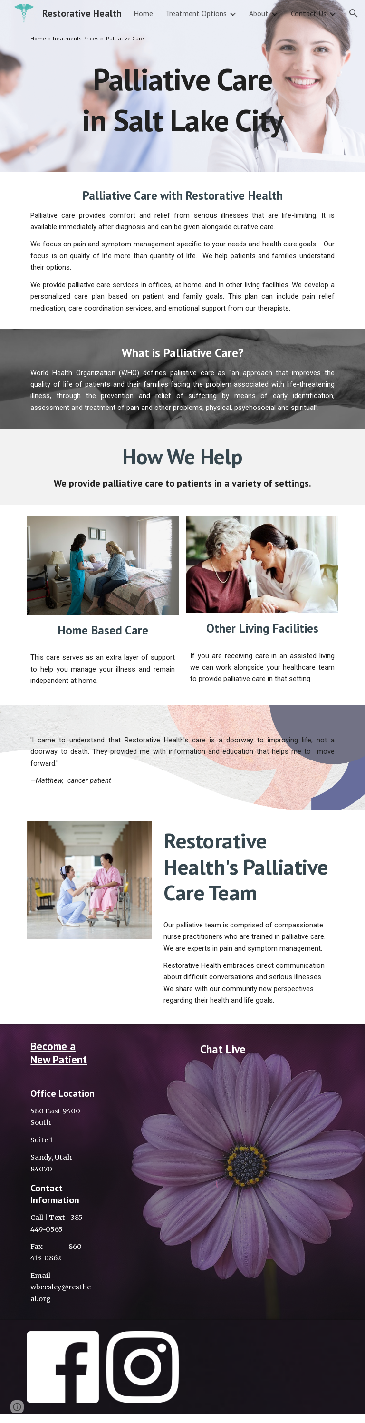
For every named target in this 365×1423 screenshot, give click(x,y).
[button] (353, 13)
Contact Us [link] (309, 13)
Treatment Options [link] (196, 13)
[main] (182, 39)
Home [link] (143, 13)
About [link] (259, 13)
